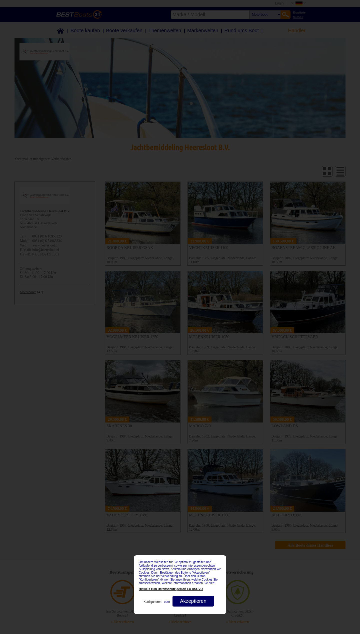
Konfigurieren (152, 602)
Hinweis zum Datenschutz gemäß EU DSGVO (171, 589)
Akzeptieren (193, 601)
